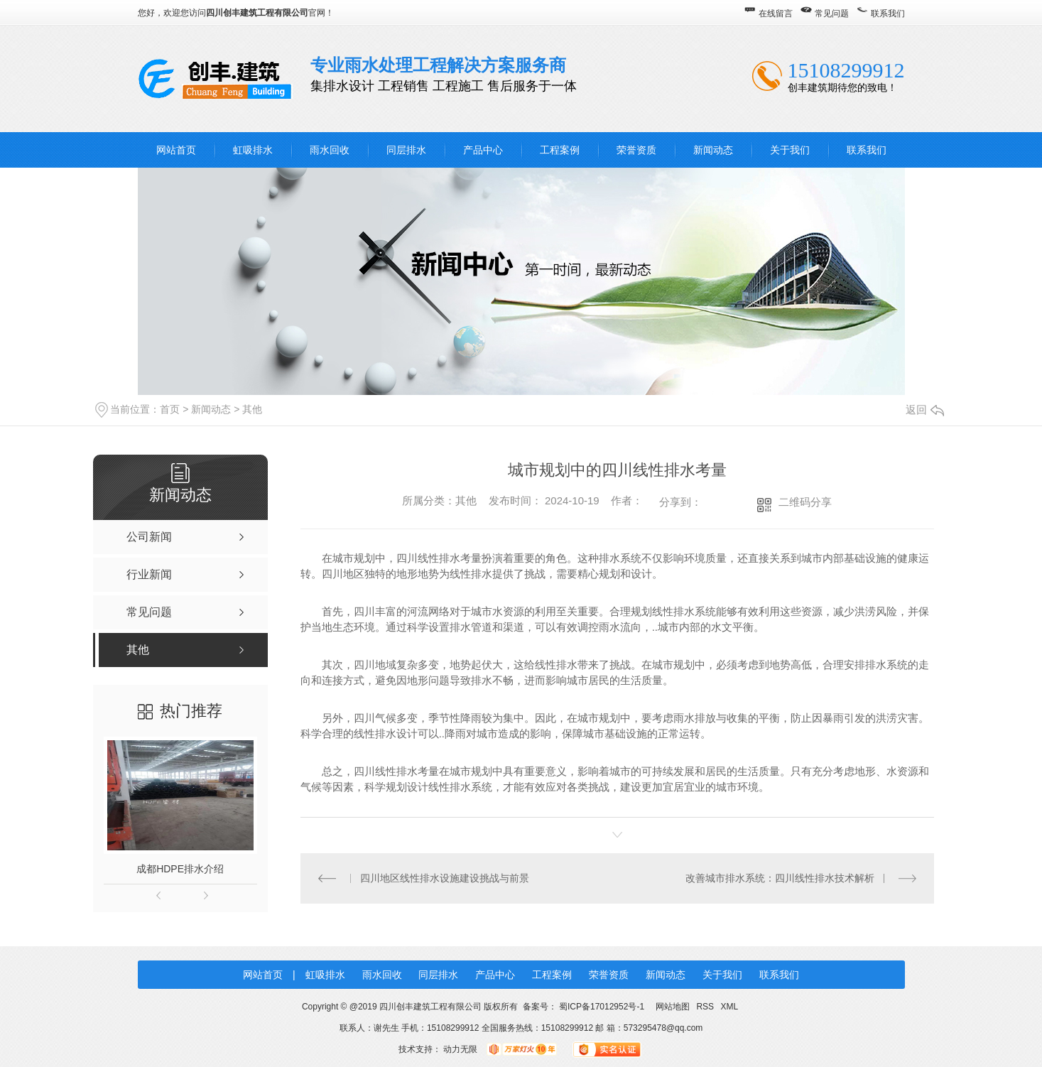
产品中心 (483, 150)
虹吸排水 (253, 150)
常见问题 (832, 13)
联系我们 (888, 13)
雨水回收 (329, 150)
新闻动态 (713, 150)
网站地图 (673, 1007)
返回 (925, 409)
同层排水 (406, 150)
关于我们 (790, 150)
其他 (252, 409)
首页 (170, 409)
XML (729, 1007)
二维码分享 (805, 502)
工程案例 (560, 150)
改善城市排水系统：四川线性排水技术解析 (779, 878)
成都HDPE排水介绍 (180, 868)
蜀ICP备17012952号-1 (601, 1007)
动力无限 (460, 1049)
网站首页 (176, 150)
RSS (706, 1007)
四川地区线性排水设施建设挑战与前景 (444, 878)
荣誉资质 (636, 150)
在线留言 (776, 13)
